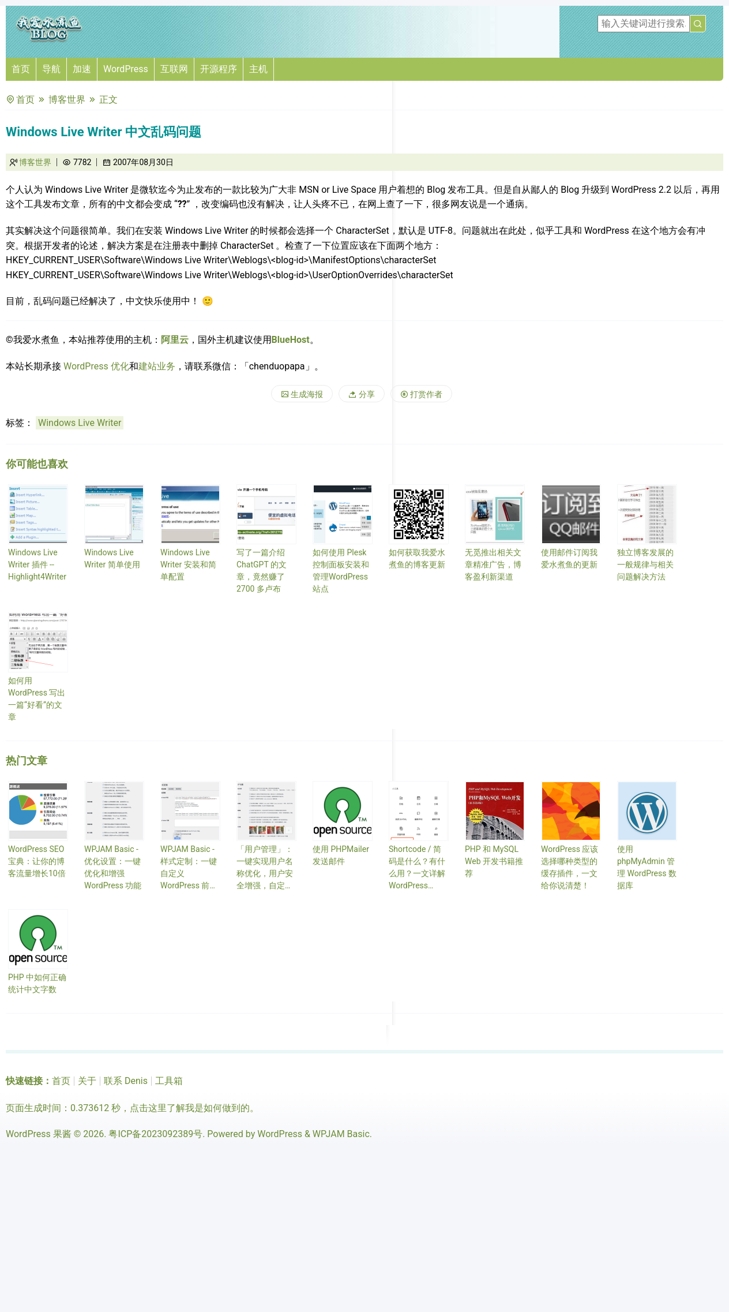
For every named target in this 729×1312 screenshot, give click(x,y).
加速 (82, 68)
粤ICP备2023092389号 (155, 1133)
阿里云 (175, 339)
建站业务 (156, 366)
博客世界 (66, 99)
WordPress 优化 (96, 366)
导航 (51, 68)
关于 (87, 1080)
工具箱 (169, 1080)
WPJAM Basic (341, 1133)
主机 (258, 68)
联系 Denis (126, 1080)
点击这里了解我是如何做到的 (190, 1107)
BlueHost (291, 339)
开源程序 (218, 68)
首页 (21, 68)
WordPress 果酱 (39, 1133)
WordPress (125, 68)
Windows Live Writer (79, 422)
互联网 (174, 68)
